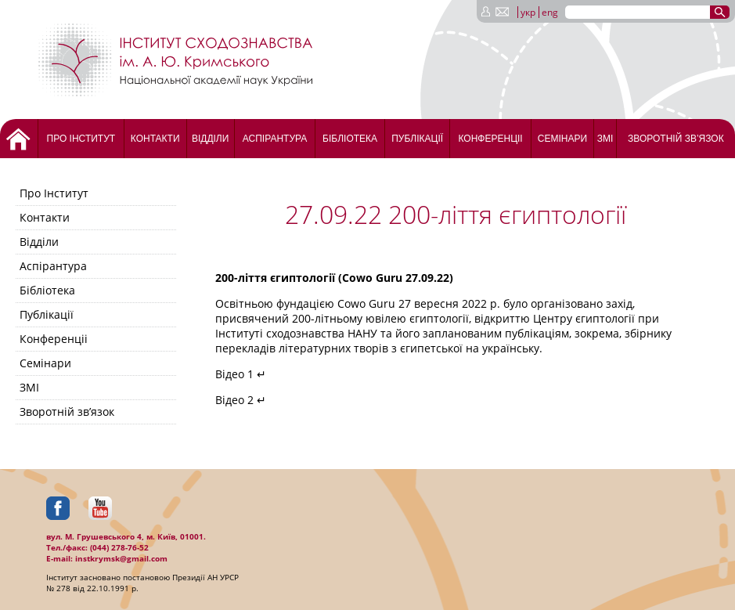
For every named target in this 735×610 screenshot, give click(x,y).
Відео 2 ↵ (240, 399)
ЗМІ (605, 138)
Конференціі (490, 138)
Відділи (210, 138)
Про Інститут (81, 138)
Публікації (417, 138)
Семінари (562, 138)
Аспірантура (275, 138)
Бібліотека (349, 138)
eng (550, 12)
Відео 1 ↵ (240, 373)
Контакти (155, 138)
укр (528, 12)
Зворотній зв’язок (676, 138)
